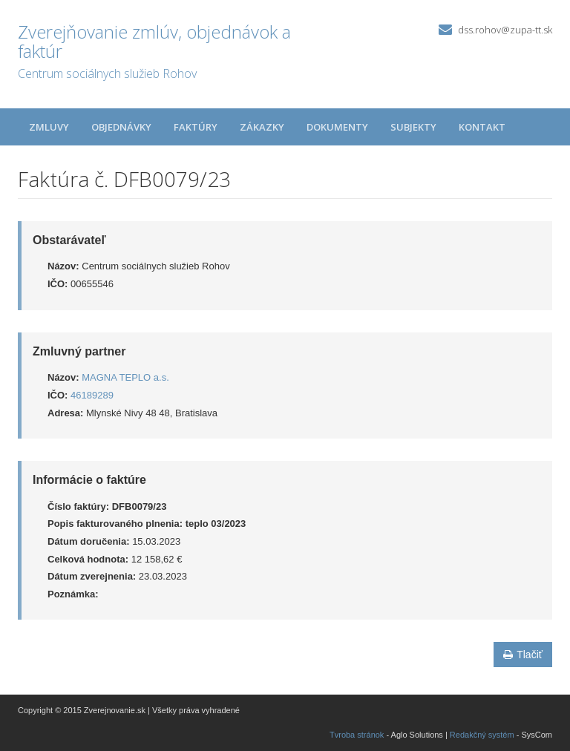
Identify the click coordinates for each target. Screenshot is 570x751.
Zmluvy (49, 127)
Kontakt (482, 127)
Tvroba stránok (357, 734)
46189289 (92, 395)
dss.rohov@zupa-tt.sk (505, 29)
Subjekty (413, 127)
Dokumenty (337, 127)
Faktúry (195, 127)
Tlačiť (523, 654)
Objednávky (121, 127)
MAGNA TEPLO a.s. (125, 377)
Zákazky (262, 127)
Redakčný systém (482, 734)
